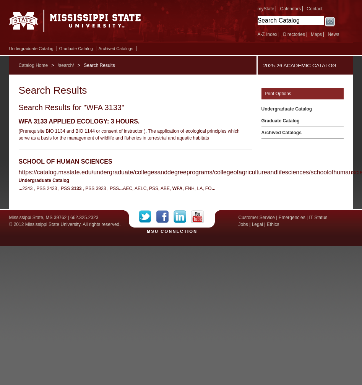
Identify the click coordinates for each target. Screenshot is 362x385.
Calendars (290, 8)
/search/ (66, 65)
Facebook (165, 216)
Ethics (273, 224)
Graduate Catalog (76, 48)
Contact (314, 8)
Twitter (147, 216)
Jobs (243, 224)
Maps (316, 34)
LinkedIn (182, 216)
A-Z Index (268, 34)
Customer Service (257, 217)
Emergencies (292, 217)
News (333, 34)
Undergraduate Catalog (31, 48)
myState (266, 8)
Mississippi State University (75, 23)
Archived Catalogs (116, 48)
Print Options (278, 93)
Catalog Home (33, 65)
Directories (294, 34)
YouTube (197, 216)
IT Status (318, 217)
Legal (257, 224)
